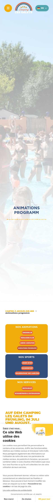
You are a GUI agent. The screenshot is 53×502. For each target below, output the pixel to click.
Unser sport (27, 363)
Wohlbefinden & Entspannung (27, 393)
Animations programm (27, 348)
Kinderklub (27, 332)
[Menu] (8, 8)
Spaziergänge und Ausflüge (27, 373)
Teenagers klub (27, 338)
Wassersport (27, 368)
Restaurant (27, 388)
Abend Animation (27, 343)
